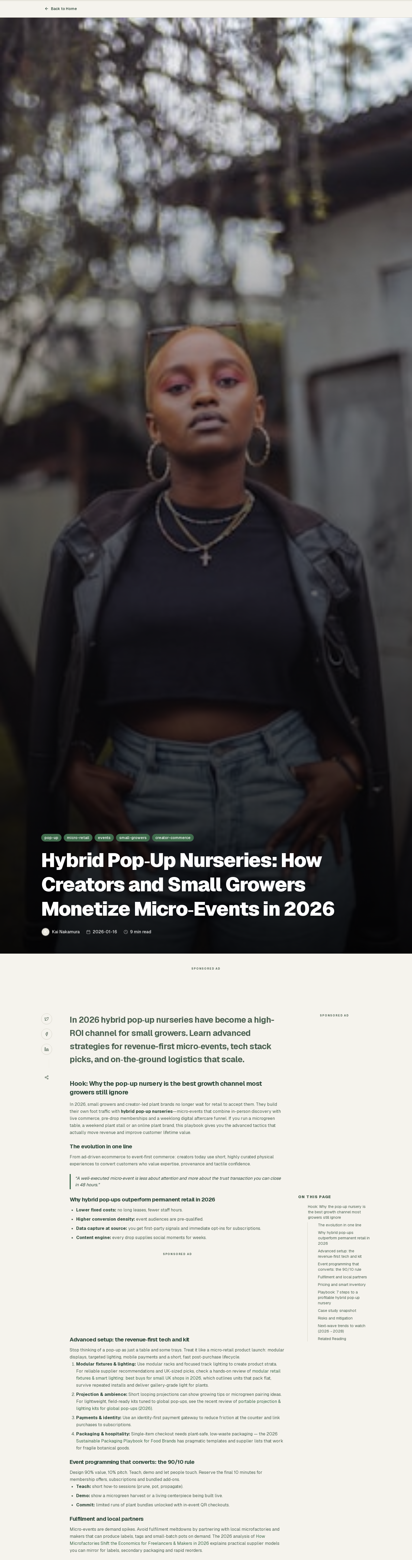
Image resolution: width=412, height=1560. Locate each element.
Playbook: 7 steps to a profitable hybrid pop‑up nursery (339, 1297)
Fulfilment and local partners (342, 1277)
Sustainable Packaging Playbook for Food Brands (126, 1441)
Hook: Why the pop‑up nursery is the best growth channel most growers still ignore (337, 1212)
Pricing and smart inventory (342, 1284)
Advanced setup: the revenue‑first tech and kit (340, 1254)
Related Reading (332, 1338)
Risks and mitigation (335, 1318)
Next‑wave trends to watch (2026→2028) (341, 1328)
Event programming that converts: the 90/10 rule (339, 1267)
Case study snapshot (337, 1310)
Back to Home (60, 8)
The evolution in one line (339, 1225)
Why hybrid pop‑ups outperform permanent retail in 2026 (344, 1238)
